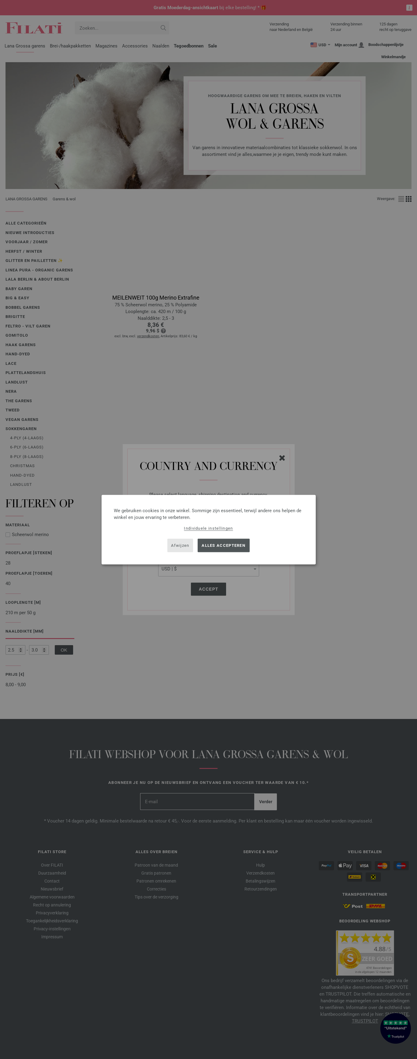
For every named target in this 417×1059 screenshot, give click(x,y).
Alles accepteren (223, 545)
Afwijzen (180, 545)
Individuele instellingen (208, 528)
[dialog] (209, 529)
